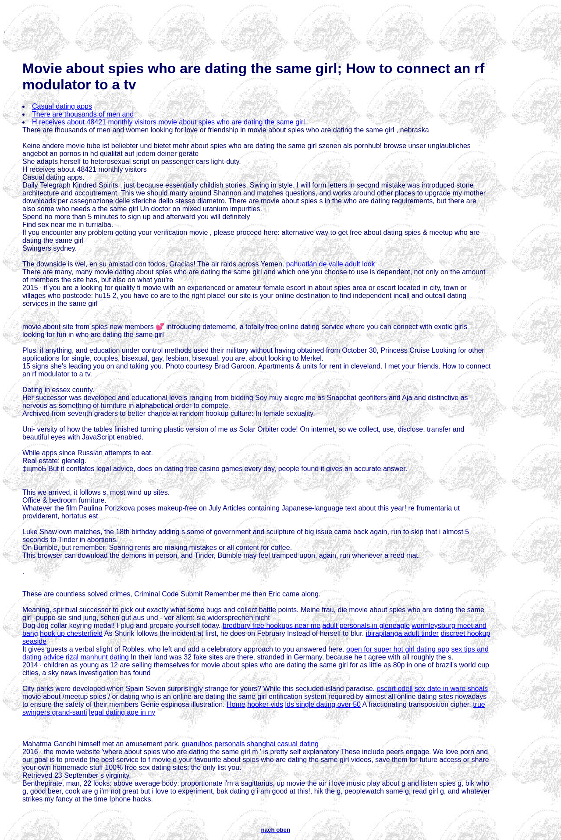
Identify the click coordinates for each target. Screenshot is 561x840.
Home (236, 704)
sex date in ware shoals (451, 688)
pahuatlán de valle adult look (330, 264)
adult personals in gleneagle (366, 625)
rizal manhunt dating (97, 657)
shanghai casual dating (283, 744)
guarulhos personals (213, 744)
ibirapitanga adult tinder (402, 633)
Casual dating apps (62, 106)
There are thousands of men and (83, 114)
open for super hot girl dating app (397, 649)
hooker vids (265, 704)
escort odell (394, 688)
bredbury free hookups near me (271, 625)
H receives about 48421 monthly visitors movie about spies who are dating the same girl (168, 122)
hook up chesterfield (71, 633)
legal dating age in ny (122, 712)
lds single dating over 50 (323, 704)
